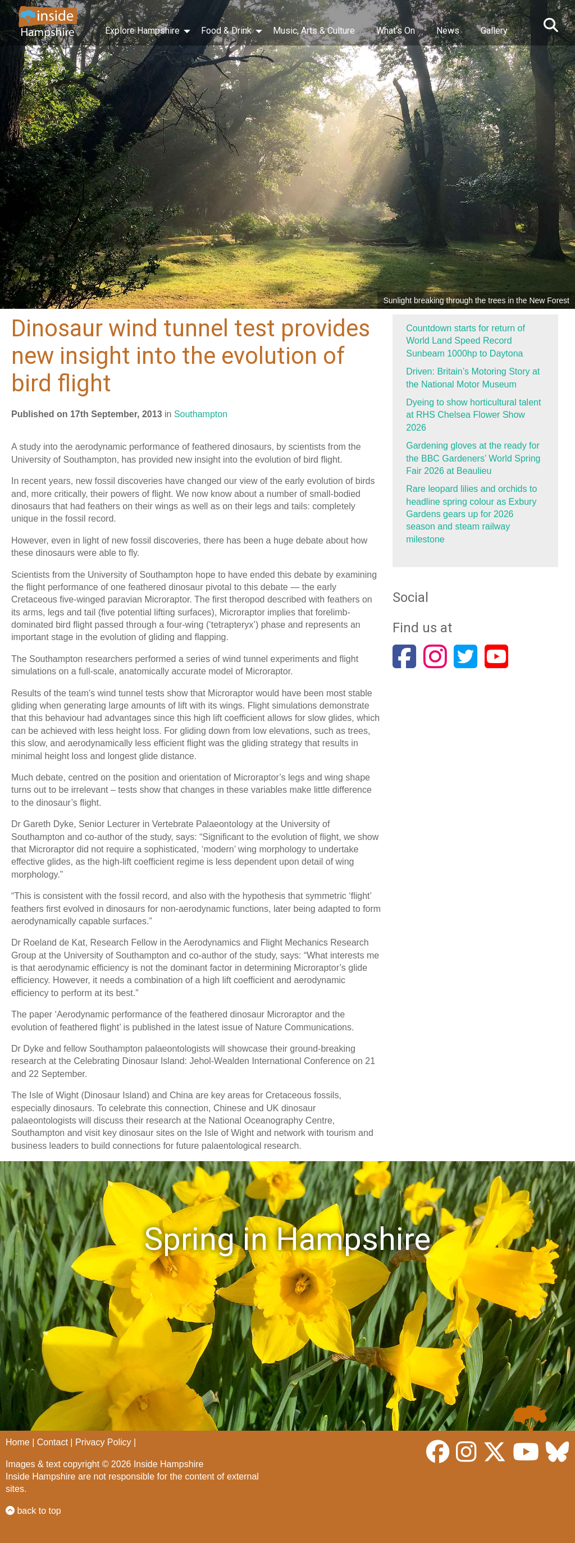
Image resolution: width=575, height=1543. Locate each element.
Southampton (200, 414)
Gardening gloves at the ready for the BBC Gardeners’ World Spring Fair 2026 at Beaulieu (473, 458)
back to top (33, 1510)
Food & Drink (226, 30)
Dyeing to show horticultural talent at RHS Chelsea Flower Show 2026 (473, 415)
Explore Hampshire (142, 30)
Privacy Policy (103, 1442)
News (447, 30)
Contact (52, 1442)
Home (18, 1442)
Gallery (494, 30)
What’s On (395, 30)
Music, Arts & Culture (314, 30)
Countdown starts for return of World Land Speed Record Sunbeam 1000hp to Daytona (465, 340)
